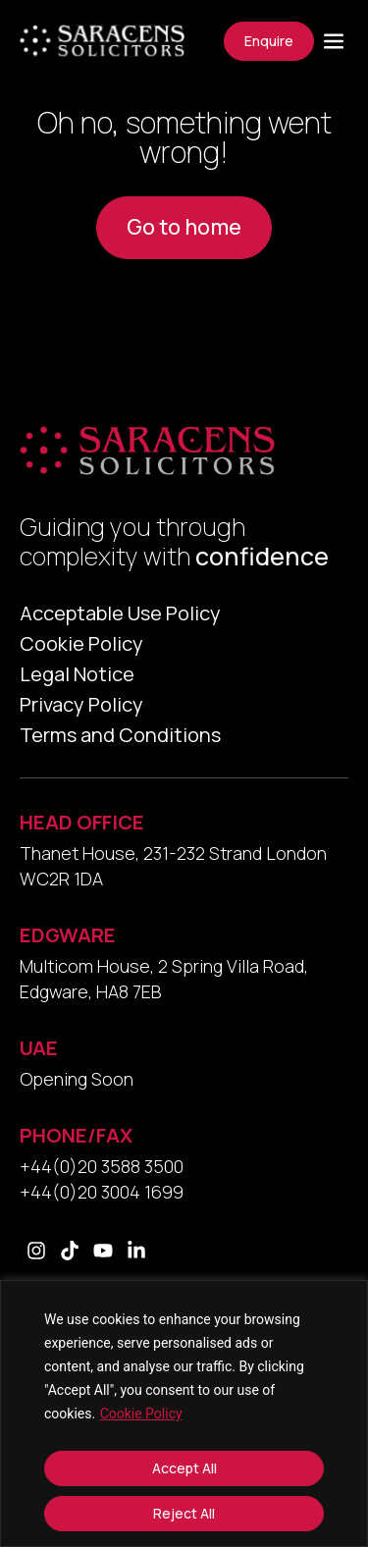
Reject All (184, 1513)
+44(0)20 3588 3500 (102, 1166)
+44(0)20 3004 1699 (102, 1191)
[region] (184, 1413)
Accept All (184, 1468)
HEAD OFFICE (82, 822)
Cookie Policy (141, 1413)
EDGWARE (68, 935)
